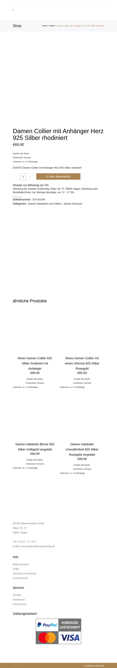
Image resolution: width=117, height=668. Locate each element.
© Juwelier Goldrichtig (93, 665)
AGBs (16, 569)
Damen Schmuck (73, 203)
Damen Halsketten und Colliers (45, 203)
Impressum (19, 599)
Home (44, 26)
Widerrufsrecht (21, 564)
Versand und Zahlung (24, 573)
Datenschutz (19, 604)
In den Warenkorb (58, 176)
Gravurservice (20, 578)
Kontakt (17, 595)
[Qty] (23, 177)
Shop (52, 26)
